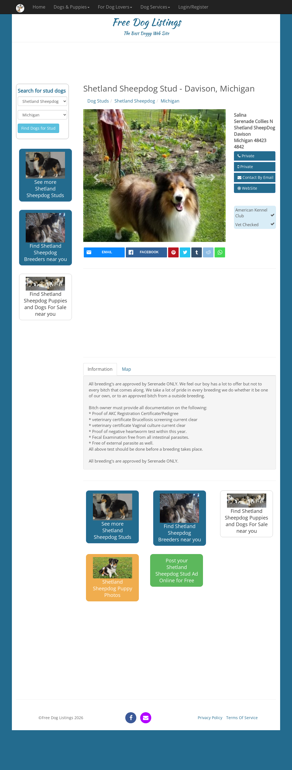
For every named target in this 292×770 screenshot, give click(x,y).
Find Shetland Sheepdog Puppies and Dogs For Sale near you (45, 297)
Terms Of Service (242, 717)
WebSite (247, 188)
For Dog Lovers (115, 7)
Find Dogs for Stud (38, 128)
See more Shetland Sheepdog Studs (45, 175)
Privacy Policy (210, 717)
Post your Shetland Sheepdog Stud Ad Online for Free (176, 570)
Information (100, 369)
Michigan (170, 101)
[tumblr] (196, 252)
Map (126, 369)
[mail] (104, 252)
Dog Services (155, 7)
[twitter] (185, 252)
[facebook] (146, 252)
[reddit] (208, 252)
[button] (95, 175)
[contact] (145, 717)
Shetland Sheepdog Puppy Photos (112, 577)
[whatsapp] (220, 252)
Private (246, 155)
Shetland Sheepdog (134, 101)
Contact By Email (255, 177)
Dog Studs (98, 101)
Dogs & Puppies (72, 7)
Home (39, 7)
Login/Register (193, 7)
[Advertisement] (146, 63)
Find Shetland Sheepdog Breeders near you (45, 237)
